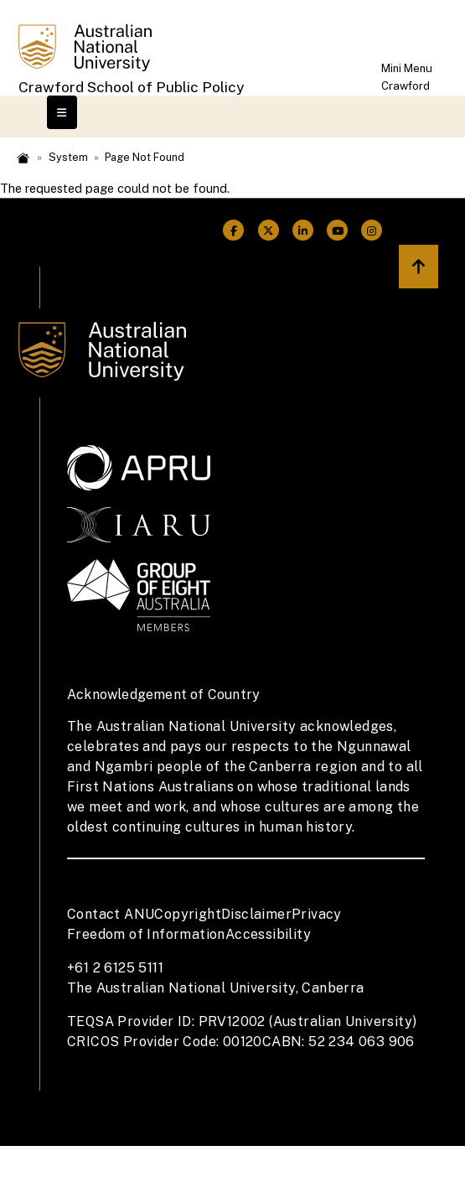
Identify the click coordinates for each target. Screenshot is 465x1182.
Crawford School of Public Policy (131, 87)
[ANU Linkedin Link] (303, 230)
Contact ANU (110, 914)
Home (22, 157)
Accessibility (268, 934)
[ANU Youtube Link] (337, 230)
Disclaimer (256, 914)
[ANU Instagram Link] (372, 230)
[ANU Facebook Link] (233, 230)
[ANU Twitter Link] (269, 230)
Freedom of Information (146, 934)
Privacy (317, 914)
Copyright (187, 914)
